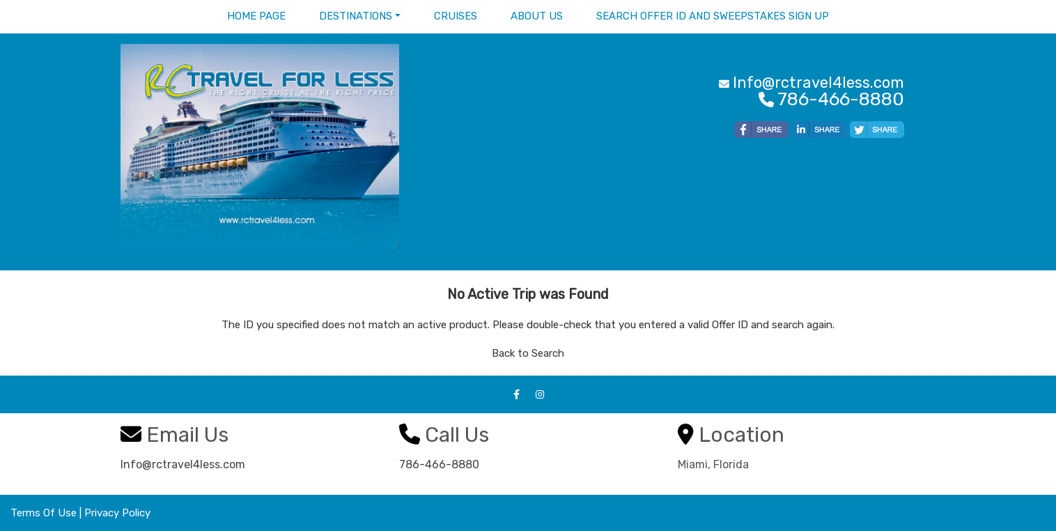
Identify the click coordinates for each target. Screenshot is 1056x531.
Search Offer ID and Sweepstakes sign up (712, 16)
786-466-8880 (439, 464)
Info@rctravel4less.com (183, 464)
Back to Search (528, 353)
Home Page (256, 16)
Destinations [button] (355, 16)
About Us (537, 16)
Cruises (455, 16)
